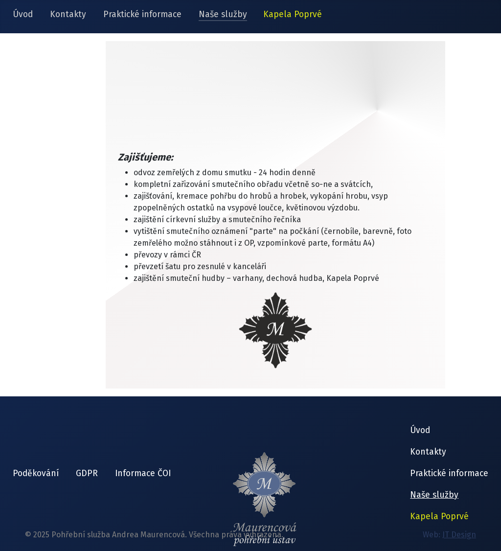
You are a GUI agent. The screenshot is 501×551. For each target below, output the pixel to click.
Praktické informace (142, 14)
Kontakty (68, 14)
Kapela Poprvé (292, 14)
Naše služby (223, 14)
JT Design (459, 534)
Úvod (23, 14)
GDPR (87, 473)
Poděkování (36, 473)
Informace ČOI (143, 473)
